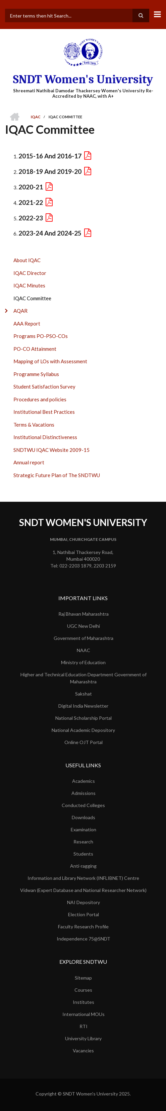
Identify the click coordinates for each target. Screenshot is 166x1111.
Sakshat (83, 694)
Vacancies (83, 1050)
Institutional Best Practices (44, 412)
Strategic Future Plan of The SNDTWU (56, 475)
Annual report (28, 462)
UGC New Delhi (83, 626)
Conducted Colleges (83, 805)
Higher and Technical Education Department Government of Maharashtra (83, 678)
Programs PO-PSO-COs (40, 336)
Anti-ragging (83, 866)
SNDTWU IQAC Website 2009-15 (51, 450)
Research (83, 841)
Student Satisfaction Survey (44, 386)
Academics (83, 781)
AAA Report (26, 323)
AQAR (20, 311)
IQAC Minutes (29, 285)
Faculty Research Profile (83, 926)
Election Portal (83, 914)
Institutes (83, 1002)
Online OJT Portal (83, 742)
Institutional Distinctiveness (45, 437)
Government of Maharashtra (83, 638)
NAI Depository (83, 902)
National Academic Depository (83, 730)
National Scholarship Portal (83, 718)
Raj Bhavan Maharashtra (83, 614)
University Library (83, 1038)
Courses (83, 990)
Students (83, 854)
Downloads (83, 817)
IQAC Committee (32, 298)
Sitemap (83, 978)
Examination (83, 829)
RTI (83, 1026)
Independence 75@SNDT (83, 939)
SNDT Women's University (83, 79)
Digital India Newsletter (83, 706)
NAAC (83, 650)
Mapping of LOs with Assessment (50, 361)
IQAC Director (29, 273)
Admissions (83, 793)
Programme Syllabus (36, 374)
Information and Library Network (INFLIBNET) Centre (83, 878)
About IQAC (27, 260)
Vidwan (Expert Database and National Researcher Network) (83, 890)
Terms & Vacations (33, 425)
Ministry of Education (83, 662)
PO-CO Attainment (34, 349)
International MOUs (83, 1014)
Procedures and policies (39, 399)
